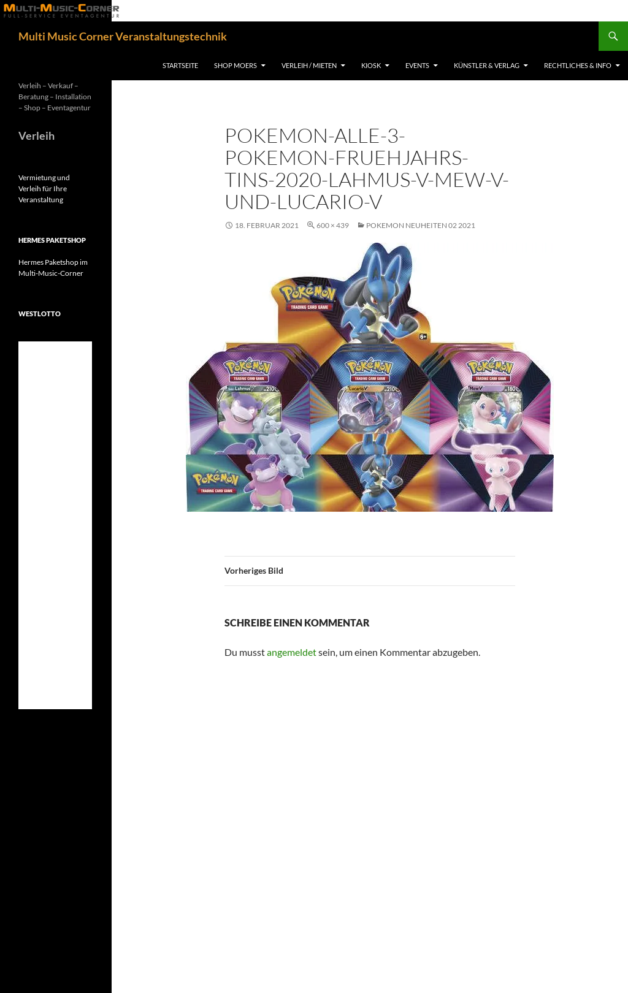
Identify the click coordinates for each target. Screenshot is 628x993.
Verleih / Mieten (309, 65)
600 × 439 (332, 225)
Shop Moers (235, 65)
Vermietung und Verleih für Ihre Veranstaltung (44, 188)
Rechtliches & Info (577, 65)
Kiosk (371, 65)
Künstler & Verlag (486, 65)
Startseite (180, 65)
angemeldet (291, 652)
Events (417, 65)
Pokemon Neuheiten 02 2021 (420, 225)
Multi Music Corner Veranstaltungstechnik (122, 36)
